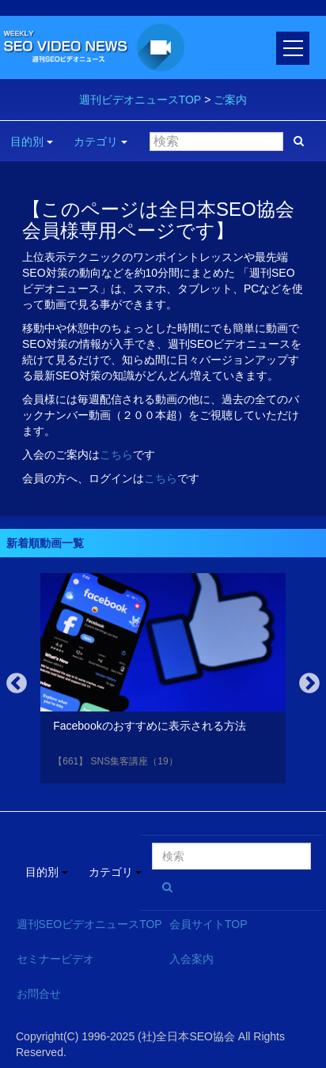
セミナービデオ (55, 959)
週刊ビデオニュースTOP (140, 99)
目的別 (31, 141)
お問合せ (39, 993)
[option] (163, 681)
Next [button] (309, 684)
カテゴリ (100, 141)
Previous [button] (16, 684)
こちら (116, 454)
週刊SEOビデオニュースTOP (89, 924)
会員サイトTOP (208, 924)
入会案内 (191, 959)
